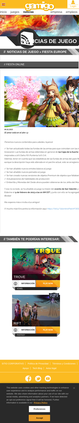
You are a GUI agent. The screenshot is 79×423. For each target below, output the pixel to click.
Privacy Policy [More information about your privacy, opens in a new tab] (40, 404)
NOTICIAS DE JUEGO (23, 52)
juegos (15, 11)
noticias (28, 11)
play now (48, 283)
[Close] (74, 389)
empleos (71, 11)
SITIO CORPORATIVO (13, 363)
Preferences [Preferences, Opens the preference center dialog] (39, 410)
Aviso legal (51, 368)
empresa (56, 11)
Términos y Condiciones (64, 363)
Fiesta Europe (54, 52)
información (28, 283)
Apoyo (26, 368)
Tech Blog (37, 368)
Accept (39, 419)
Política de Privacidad (38, 363)
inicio (3, 11)
